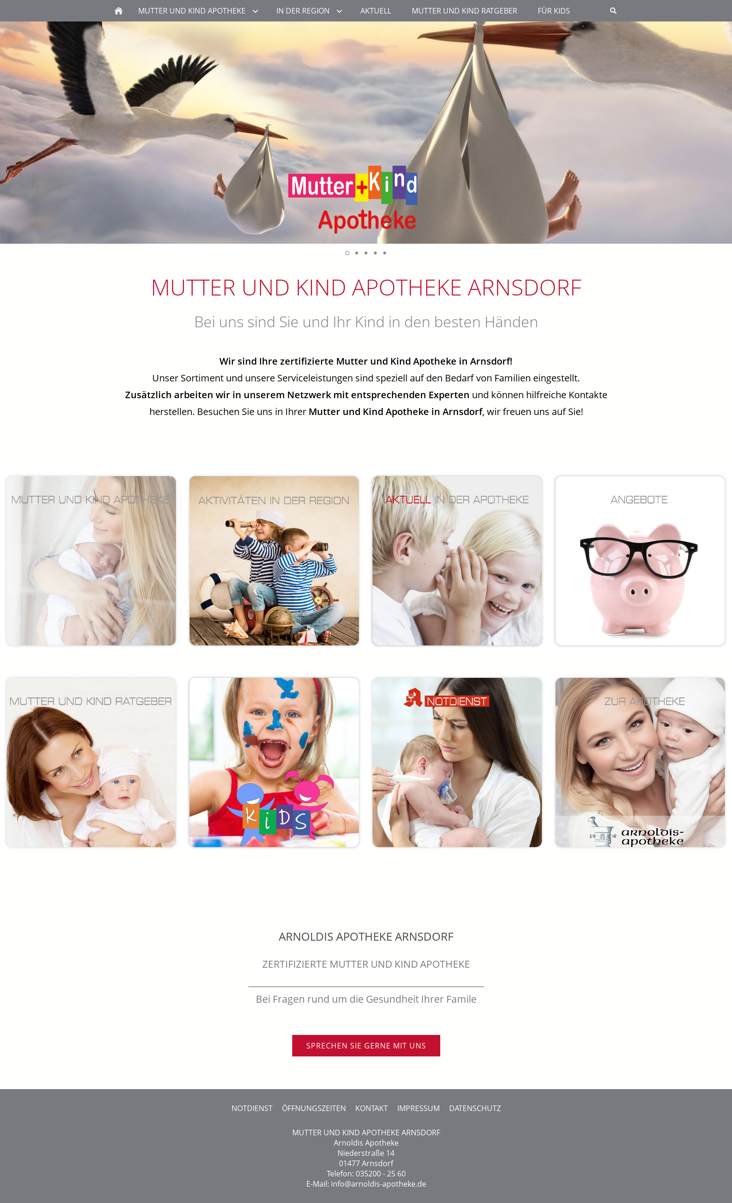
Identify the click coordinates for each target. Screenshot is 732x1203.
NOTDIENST (252, 1108)
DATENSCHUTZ (475, 1108)
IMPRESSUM (418, 1108)
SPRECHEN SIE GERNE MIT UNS (366, 1046)
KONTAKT (371, 1108)
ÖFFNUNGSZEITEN (314, 1108)
